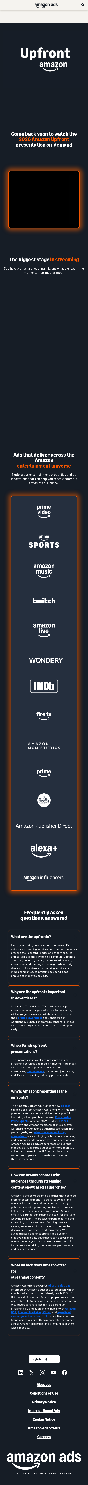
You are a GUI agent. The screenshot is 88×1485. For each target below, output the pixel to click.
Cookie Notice (44, 1419)
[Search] (83, 4)
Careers (44, 1436)
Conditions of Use (44, 1393)
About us (44, 1384)
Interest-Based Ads (44, 1410)
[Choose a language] (44, 1359)
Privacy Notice (44, 1402)
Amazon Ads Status (44, 1428)
